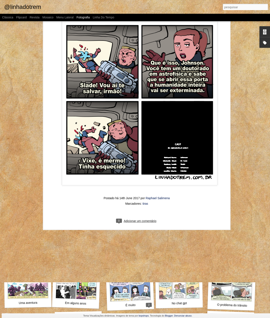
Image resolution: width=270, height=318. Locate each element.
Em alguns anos (75, 303)
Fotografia (83, 17)
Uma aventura (28, 303)
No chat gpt (179, 303)
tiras (145, 158)
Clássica (7, 17)
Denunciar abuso (183, 315)
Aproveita (27, 246)
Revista (34, 17)
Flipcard (21, 17)
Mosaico (47, 17)
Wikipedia (231, 247)
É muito (131, 305)
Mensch (181, 247)
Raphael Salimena (158, 152)
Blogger (169, 315)
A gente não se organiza (130, 245)
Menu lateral (65, 17)
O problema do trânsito (232, 305)
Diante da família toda (79, 247)
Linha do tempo (103, 17)
